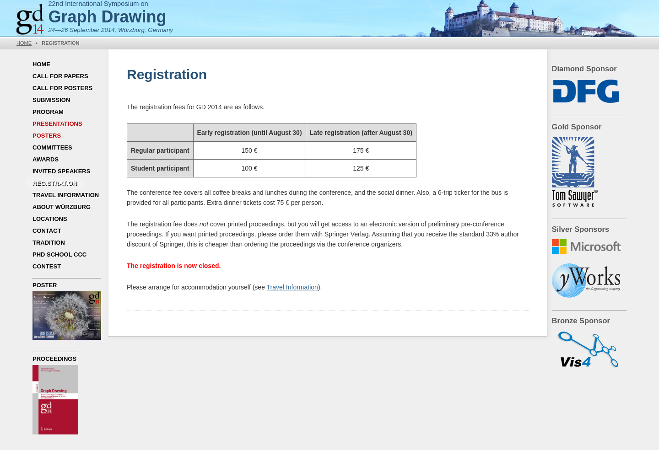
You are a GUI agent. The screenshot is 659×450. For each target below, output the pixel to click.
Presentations (57, 123)
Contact (46, 230)
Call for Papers (60, 76)
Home (24, 43)
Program (48, 111)
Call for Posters (62, 88)
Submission (51, 99)
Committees (52, 147)
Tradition (48, 242)
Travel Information (65, 195)
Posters (46, 135)
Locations (49, 218)
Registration (54, 183)
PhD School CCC (59, 254)
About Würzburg (61, 207)
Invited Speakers (61, 171)
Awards (45, 159)
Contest (46, 266)
